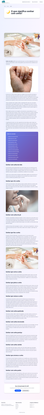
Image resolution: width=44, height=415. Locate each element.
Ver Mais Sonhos (25, 390)
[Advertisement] (22, 25)
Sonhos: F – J (32, 405)
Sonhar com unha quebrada (13, 149)
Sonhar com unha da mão (13, 136)
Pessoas (17, 407)
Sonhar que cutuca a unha (13, 147)
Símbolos (41, 1)
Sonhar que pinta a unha (12, 146)
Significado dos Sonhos (26, 1)
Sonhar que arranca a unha (13, 157)
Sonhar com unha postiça (13, 153)
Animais (17, 404)
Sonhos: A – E (32, 404)
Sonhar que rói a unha (12, 138)
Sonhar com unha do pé (12, 140)
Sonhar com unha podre (12, 159)
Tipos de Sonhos (35, 1)
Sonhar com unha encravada (13, 151)
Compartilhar (18, 390)
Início (5, 6)
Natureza (17, 405)
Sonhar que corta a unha (12, 144)
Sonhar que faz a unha (12, 142)
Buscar (8, 6)
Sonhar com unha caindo (12, 155)
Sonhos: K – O (32, 407)
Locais (17, 408)
